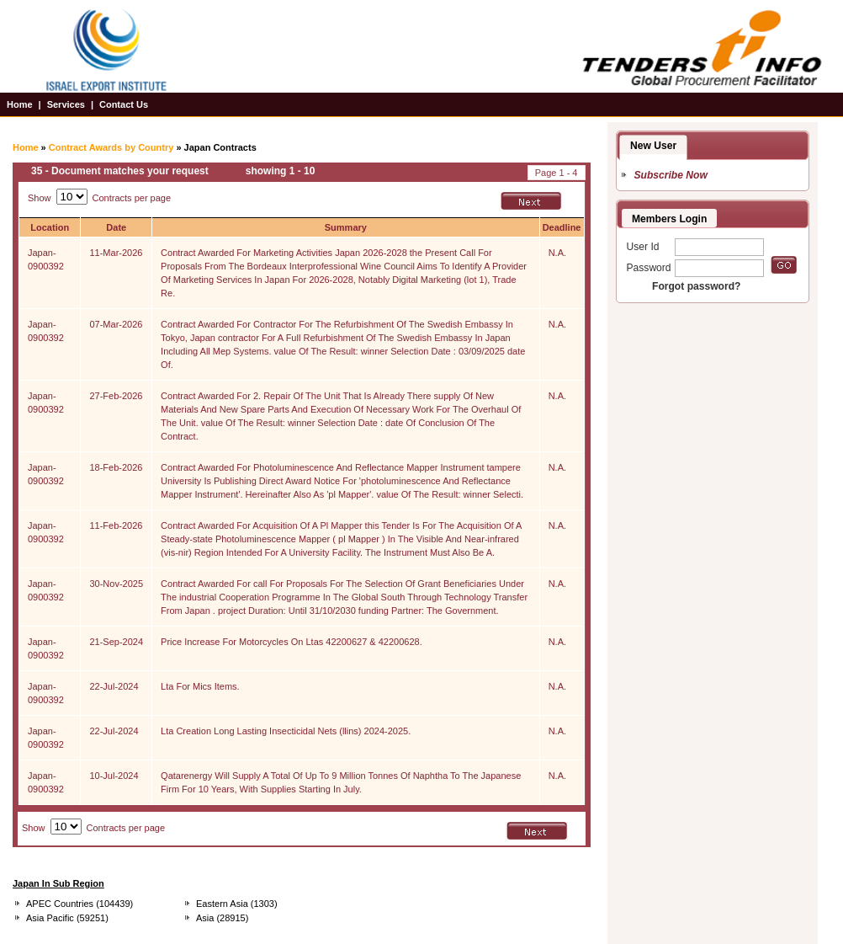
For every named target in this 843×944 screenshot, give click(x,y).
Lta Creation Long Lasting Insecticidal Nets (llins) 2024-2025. (286, 731)
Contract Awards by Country (111, 147)
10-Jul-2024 (113, 776)
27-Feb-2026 (115, 396)
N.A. (557, 253)
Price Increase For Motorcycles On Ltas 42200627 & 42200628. (291, 642)
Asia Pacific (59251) (67, 918)
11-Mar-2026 (115, 253)
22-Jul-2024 (113, 686)
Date (116, 227)
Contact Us (123, 104)
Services (66, 104)
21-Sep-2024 (116, 642)
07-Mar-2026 (115, 324)
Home (20, 104)
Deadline (562, 227)
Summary (346, 227)
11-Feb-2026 (115, 525)
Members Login (669, 219)
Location (49, 227)
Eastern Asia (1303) (237, 904)
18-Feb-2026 (115, 467)
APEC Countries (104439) (79, 904)
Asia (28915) (222, 918)
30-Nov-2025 (116, 584)
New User (653, 146)
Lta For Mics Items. (200, 686)
